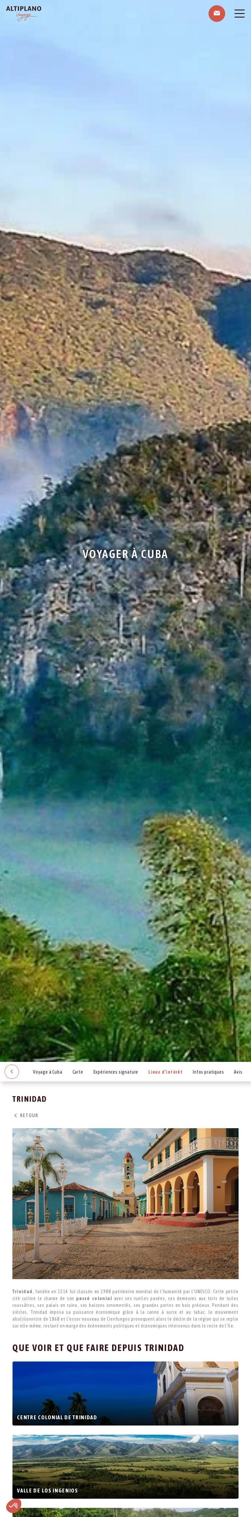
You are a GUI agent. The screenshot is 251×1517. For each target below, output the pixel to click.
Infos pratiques (208, 1072)
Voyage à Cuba (47, 1072)
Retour (25, 1115)
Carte (78, 1072)
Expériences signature (116, 1072)
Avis (238, 1072)
